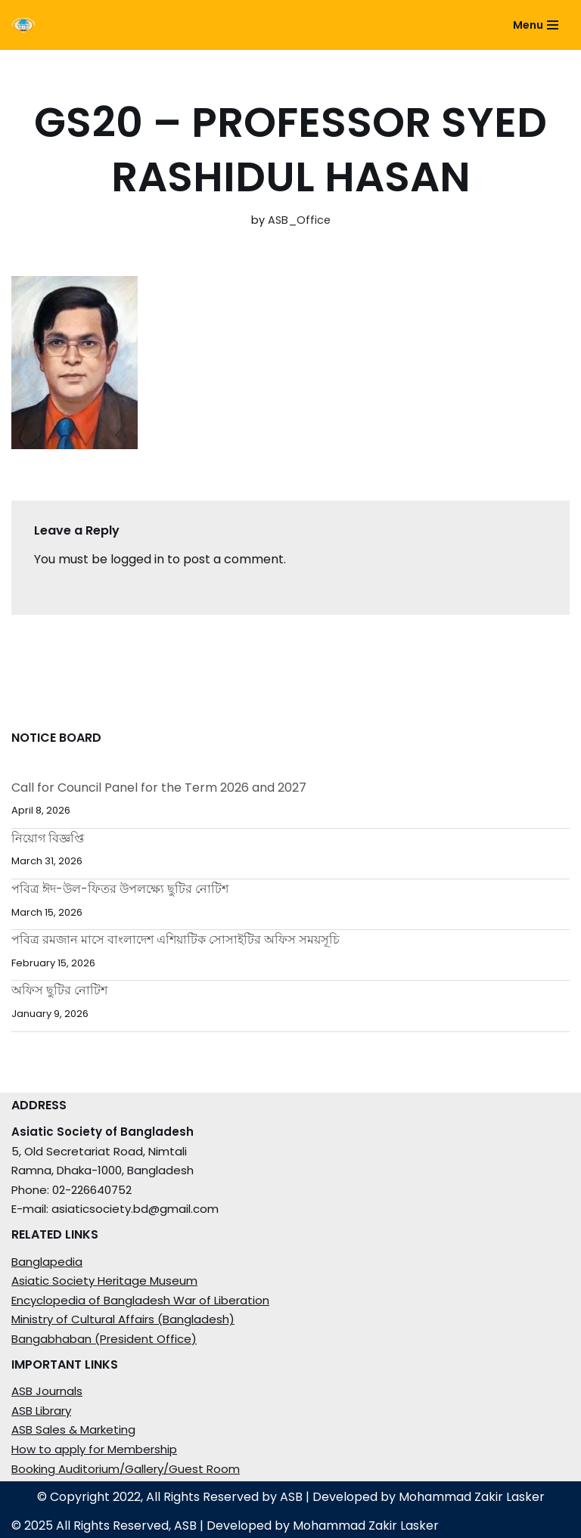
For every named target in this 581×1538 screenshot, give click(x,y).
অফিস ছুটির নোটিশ (59, 990)
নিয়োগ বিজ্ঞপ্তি (47, 838)
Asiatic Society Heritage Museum (104, 1280)
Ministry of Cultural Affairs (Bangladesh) (123, 1319)
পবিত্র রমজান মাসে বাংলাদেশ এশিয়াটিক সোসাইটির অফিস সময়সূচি (175, 939)
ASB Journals (46, 1391)
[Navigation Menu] (536, 25)
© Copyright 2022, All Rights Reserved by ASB (170, 1496)
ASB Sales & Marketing (73, 1429)
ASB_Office (299, 220)
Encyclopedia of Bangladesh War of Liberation (140, 1300)
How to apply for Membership (94, 1449)
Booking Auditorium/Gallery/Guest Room (125, 1469)
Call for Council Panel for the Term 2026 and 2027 (158, 787)
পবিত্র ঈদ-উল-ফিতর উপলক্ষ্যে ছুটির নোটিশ (119, 889)
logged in (137, 559)
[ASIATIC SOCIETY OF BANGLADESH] (181, 25)
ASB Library (41, 1411)
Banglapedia (46, 1262)
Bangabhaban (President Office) (104, 1339)
